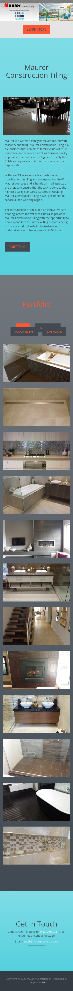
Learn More (36, 29)
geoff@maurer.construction (41, 941)
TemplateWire (36, 982)
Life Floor (54, 331)
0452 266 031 (48, 932)
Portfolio (17, 247)
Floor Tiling (24, 331)
